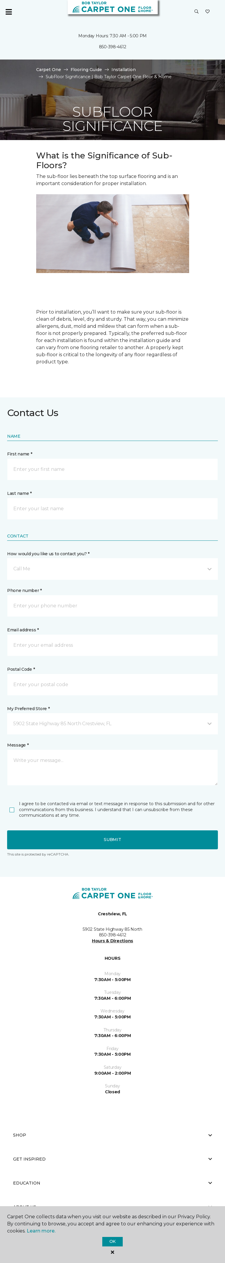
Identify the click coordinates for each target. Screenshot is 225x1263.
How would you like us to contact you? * (48, 554)
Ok (112, 1241)
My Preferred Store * (28, 709)
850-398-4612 (112, 46)
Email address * (23, 630)
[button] (196, 11)
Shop (112, 1135)
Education (112, 1183)
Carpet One (48, 69)
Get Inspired (112, 1159)
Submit (112, 839)
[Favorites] (207, 11)
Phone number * (24, 590)
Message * (17, 745)
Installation (123, 69)
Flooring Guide (86, 69)
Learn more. (41, 1231)
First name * (19, 454)
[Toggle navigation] (8, 12)
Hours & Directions (112, 940)
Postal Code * (21, 669)
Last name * (19, 493)
